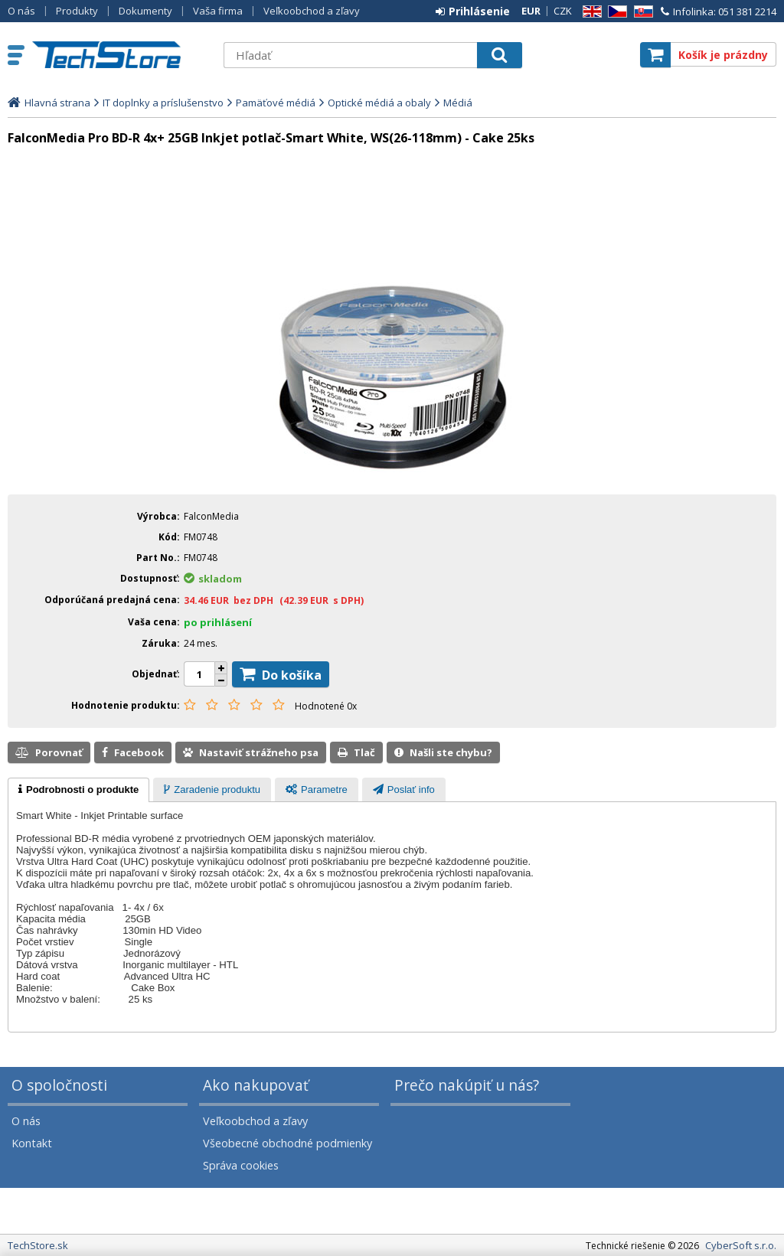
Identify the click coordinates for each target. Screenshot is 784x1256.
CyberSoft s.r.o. (740, 1245)
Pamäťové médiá (275, 102)
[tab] (78, 790)
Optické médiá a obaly (379, 102)
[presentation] (78, 789)
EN (589, 12)
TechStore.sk (120, 54)
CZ (615, 12)
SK (641, 12)
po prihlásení (218, 622)
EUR (531, 11)
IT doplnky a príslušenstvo (163, 102)
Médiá (457, 102)
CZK (563, 11)
